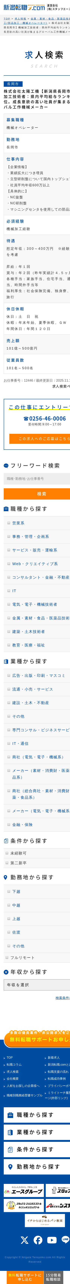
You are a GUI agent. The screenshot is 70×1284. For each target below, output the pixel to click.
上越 (16, 919)
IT (14, 591)
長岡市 (13, 84)
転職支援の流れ (58, 1071)
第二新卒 (18, 863)
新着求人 (54, 1057)
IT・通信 (20, 743)
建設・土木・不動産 (30, 703)
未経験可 (18, 853)
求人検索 (13, 1071)
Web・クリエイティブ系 (35, 564)
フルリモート (22, 958)
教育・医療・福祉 (28, 645)
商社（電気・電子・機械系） (39, 757)
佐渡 (16, 932)
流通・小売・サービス (32, 689)
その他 (18, 716)
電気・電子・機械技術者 (34, 604)
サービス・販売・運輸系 (34, 550)
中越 (16, 905)
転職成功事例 (57, 1078)
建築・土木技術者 (28, 632)
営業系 (18, 523)
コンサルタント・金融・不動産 (41, 577)
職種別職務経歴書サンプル (25, 1095)
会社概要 (13, 1078)
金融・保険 (22, 825)
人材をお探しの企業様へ (23, 1085)
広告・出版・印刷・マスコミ (39, 675)
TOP (10, 1057)
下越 (16, 891)
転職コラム (14, 1064)
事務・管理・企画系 (30, 536)
